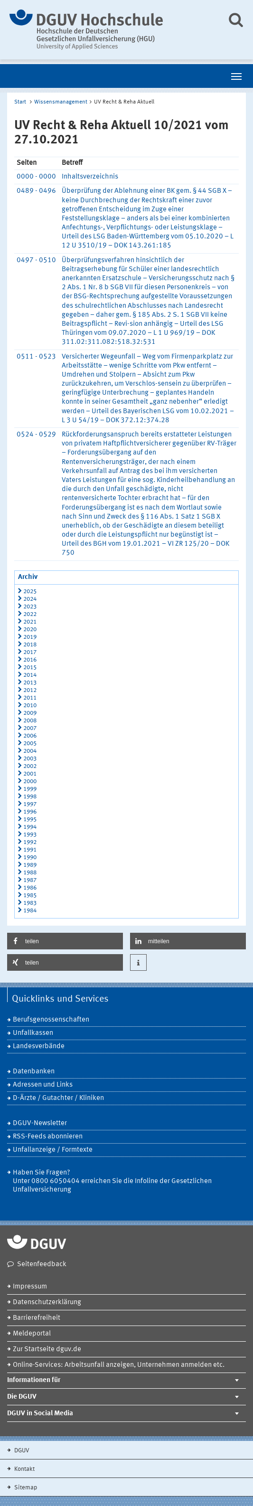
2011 (30, 698)
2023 (30, 607)
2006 (30, 736)
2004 (30, 751)
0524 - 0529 (36, 434)
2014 (30, 675)
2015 (30, 667)
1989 (30, 865)
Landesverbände (39, 1046)
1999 (30, 789)
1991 (30, 850)
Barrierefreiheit (36, 1318)
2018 (30, 645)
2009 (30, 713)
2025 (30, 591)
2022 (30, 614)
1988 (30, 873)
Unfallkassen (33, 1033)
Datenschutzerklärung (47, 1302)
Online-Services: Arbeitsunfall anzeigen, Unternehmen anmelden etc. (119, 1365)
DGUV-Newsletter (40, 1123)
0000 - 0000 (36, 176)
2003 (30, 759)
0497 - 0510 (36, 260)
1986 (30, 888)
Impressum (30, 1286)
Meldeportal (32, 1333)
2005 (30, 743)
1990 (30, 857)
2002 (30, 766)
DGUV (21, 1451)
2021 (30, 622)
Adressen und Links (43, 1085)
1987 (30, 880)
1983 (30, 903)
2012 (30, 690)
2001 (30, 774)
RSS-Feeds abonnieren (48, 1136)
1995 (30, 819)
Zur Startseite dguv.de (47, 1349)
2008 (30, 721)
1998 (30, 797)
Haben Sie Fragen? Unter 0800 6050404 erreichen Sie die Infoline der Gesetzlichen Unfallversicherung (112, 1181)
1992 (30, 842)
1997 (30, 804)
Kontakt (24, 1469)
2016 (30, 660)
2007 (30, 728)
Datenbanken (34, 1071)
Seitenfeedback (41, 1264)
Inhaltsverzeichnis (90, 176)
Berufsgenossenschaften (51, 1019)
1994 (30, 827)
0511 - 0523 (36, 356)
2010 (30, 705)
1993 (30, 835)
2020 (30, 629)
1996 (30, 812)
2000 (30, 781)
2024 (30, 599)
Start (20, 102)
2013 (30, 683)
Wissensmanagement (60, 102)
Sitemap (25, 1488)
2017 (30, 652)
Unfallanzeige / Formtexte (53, 1150)
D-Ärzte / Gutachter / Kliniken (58, 1098)
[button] (65, 941)
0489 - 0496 (36, 191)
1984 (30, 911)
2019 (30, 637)
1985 (30, 895)
